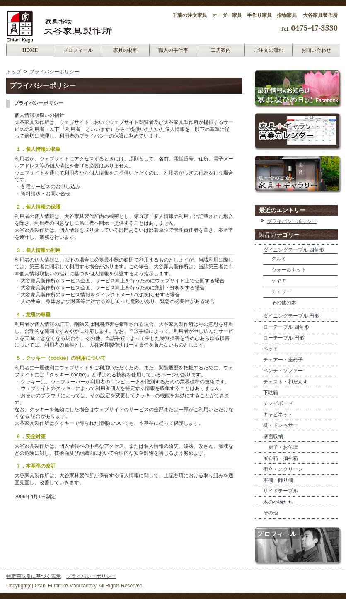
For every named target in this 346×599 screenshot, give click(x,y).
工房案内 (221, 49)
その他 (270, 513)
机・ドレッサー (280, 425)
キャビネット (278, 414)
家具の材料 (125, 49)
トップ (13, 72)
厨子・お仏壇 (280, 447)
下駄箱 (270, 392)
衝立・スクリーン (283, 469)
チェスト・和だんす (285, 382)
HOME (30, 49)
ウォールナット (288, 270)
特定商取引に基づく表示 (33, 576)
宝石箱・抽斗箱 (280, 458)
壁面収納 (273, 436)
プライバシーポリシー (54, 72)
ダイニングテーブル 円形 (291, 316)
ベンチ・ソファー (283, 370)
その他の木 (283, 303)
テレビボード (278, 403)
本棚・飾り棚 (278, 480)
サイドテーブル (280, 491)
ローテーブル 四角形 (286, 327)
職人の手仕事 (173, 49)
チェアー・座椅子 (283, 360)
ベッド (270, 349)
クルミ (278, 259)
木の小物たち (278, 502)
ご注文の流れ (268, 49)
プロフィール (78, 49)
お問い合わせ (316, 49)
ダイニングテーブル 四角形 (293, 250)
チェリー (281, 291)
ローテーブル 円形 (283, 338)
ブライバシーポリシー (38, 103)
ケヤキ (278, 281)
